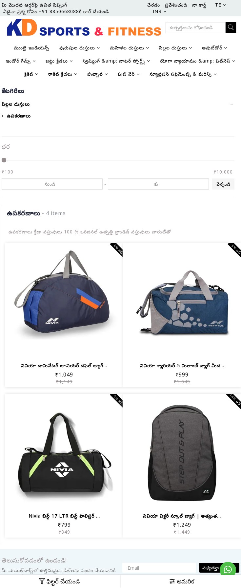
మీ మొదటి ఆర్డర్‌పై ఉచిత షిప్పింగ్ (34, 5)
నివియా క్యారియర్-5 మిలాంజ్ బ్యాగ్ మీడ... (182, 365)
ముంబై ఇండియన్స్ (32, 48)
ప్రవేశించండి (176, 5)
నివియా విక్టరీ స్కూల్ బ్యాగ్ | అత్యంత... (182, 516)
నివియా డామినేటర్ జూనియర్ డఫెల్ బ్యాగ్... (64, 365)
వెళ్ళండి (223, 184)
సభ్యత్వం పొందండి (219, 567)
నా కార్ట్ (199, 5)
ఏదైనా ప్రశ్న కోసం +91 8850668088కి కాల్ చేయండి (56, 11)
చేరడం (153, 5)
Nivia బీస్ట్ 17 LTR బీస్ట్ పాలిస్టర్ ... (64, 516)
